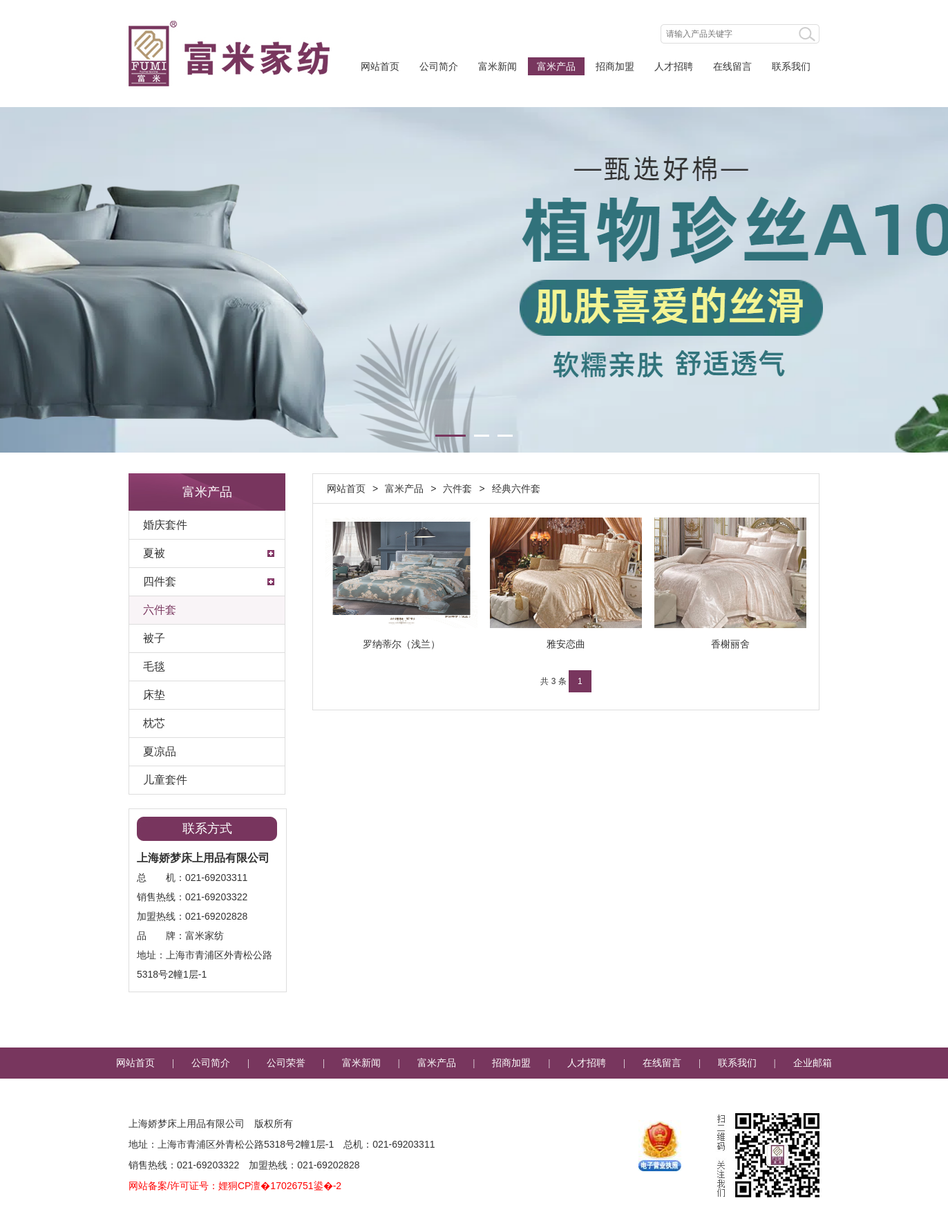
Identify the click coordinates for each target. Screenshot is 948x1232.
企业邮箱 (812, 1063)
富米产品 (556, 66)
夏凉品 (159, 751)
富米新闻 (497, 66)
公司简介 (438, 66)
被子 (154, 638)
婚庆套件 (165, 525)
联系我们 (791, 66)
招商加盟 (615, 66)
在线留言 (732, 66)
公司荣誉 (286, 1063)
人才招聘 (673, 66)
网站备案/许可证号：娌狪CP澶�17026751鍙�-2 (235, 1185)
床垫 (154, 695)
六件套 (159, 610)
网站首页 (380, 66)
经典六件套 (516, 488)
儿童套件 (165, 780)
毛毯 (154, 666)
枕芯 (154, 723)
